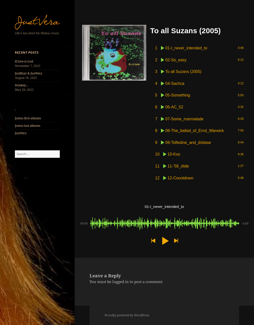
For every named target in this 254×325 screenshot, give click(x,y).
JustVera (21, 133)
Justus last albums (27, 126)
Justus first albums (28, 118)
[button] (153, 240)
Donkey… (21, 85)
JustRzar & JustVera (28, 73)
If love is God (24, 61)
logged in (120, 281)
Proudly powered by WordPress (127, 315)
